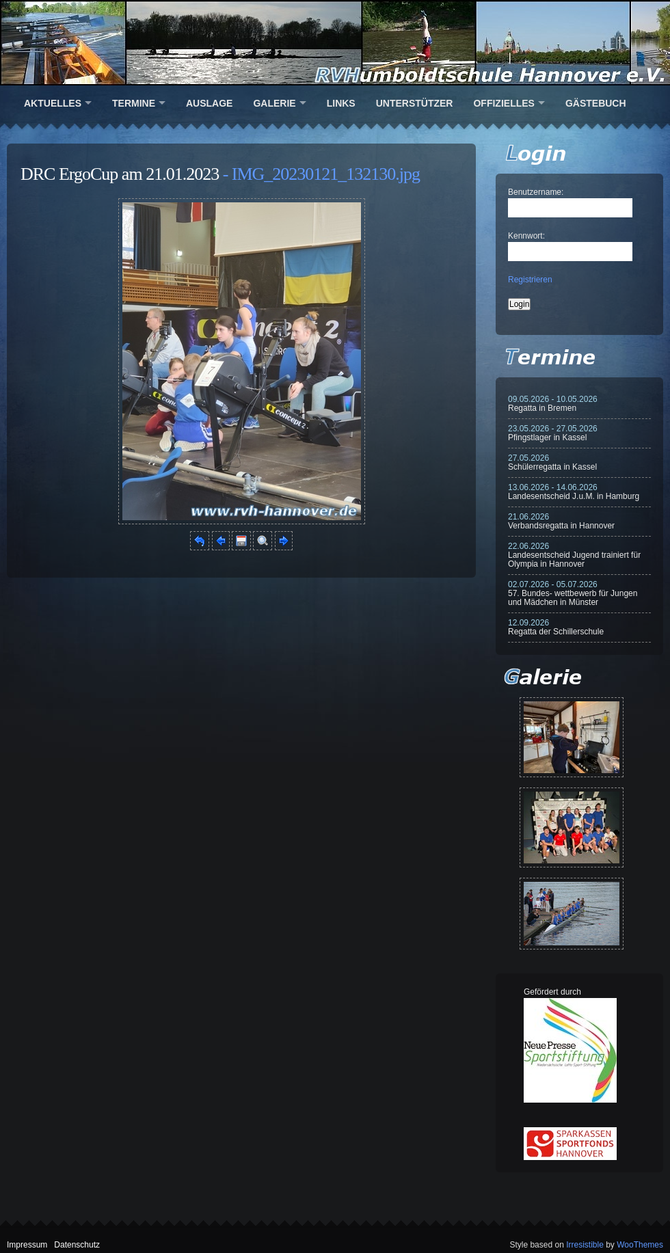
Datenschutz (77, 1245)
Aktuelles (52, 103)
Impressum (27, 1245)
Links (341, 103)
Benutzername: (535, 192)
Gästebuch (595, 103)
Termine (133, 103)
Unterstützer (414, 103)
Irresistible (585, 1245)
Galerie (274, 103)
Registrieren (530, 279)
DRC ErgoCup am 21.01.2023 (120, 174)
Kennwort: (526, 236)
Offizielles (503, 103)
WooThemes (640, 1245)
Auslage (209, 103)
